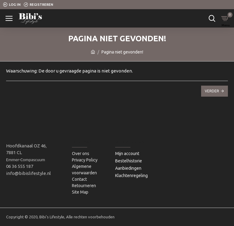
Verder (212, 91)
